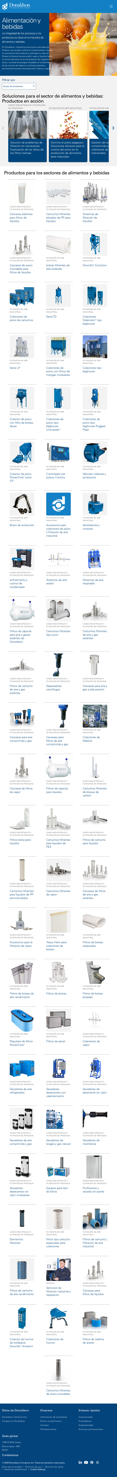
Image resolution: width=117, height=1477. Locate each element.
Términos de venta (54, 1467)
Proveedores (85, 1421)
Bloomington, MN (11, 1446)
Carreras (44, 1425)
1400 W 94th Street (11, 1442)
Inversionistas (86, 1417)
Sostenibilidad (86, 1425)
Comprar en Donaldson (13, 1421)
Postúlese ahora (48, 1429)
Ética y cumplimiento (50, 1421)
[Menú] (111, 6)
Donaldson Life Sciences (14, 1417)
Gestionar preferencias (15, 1469)
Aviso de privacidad (11, 1467)
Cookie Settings (37, 1469)
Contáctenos (10, 1455)
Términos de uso (33, 1467)
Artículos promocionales (91, 1429)
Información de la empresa (53, 1417)
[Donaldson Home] (54, 6)
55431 (5, 1450)
